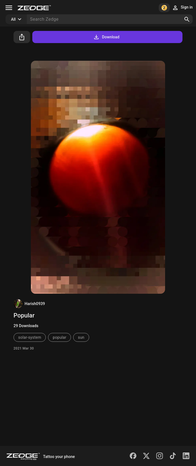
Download (106, 37)
